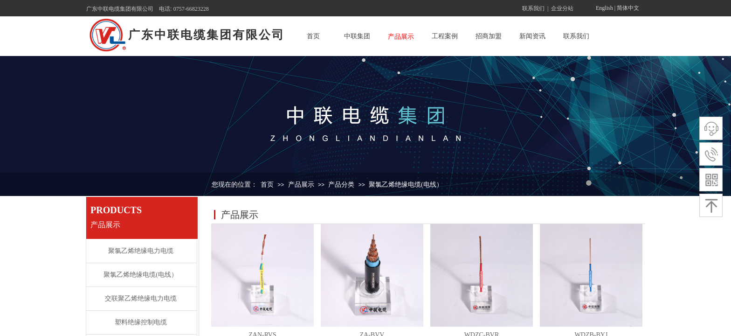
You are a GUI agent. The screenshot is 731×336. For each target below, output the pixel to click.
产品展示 (401, 36)
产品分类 (341, 184)
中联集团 (357, 36)
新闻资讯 (532, 36)
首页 (313, 36)
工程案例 (445, 36)
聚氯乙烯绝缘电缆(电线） (406, 184)
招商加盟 (489, 36)
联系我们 (576, 36)
